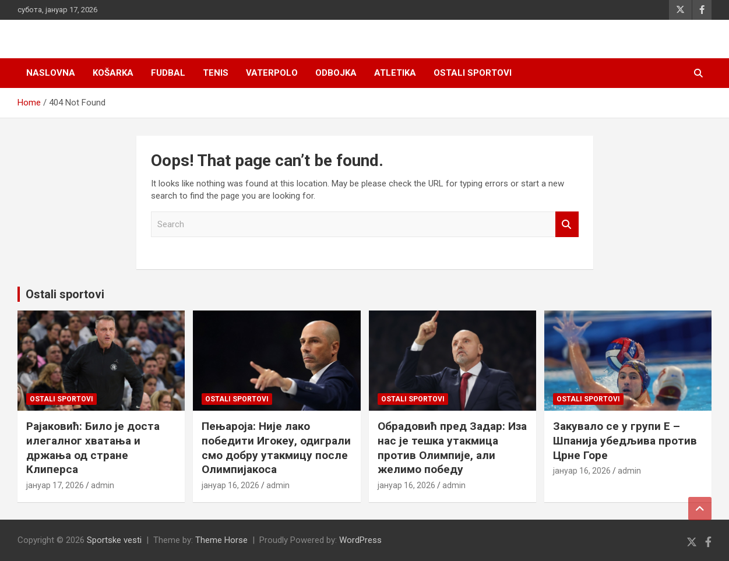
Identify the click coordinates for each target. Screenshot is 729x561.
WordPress (360, 540)
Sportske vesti (114, 540)
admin (102, 485)
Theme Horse (221, 540)
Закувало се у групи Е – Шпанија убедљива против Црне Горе (625, 440)
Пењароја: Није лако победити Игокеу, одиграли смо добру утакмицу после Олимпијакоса (276, 447)
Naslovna (50, 73)
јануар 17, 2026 (55, 485)
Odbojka (336, 73)
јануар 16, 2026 (230, 485)
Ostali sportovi (473, 73)
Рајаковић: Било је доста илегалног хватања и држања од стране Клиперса (93, 447)
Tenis (215, 73)
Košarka (113, 73)
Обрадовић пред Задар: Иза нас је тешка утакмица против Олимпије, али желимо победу (452, 447)
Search (567, 224)
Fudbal (168, 73)
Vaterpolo (272, 73)
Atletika (395, 73)
